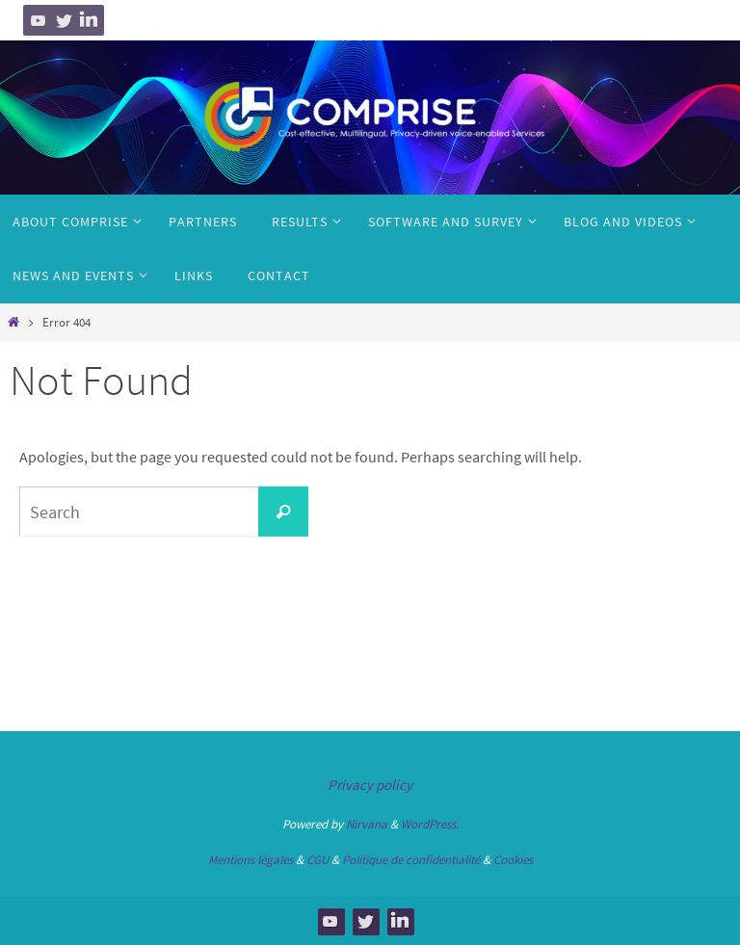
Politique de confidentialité (411, 860)
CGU (317, 860)
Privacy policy (370, 784)
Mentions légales (250, 860)
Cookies (513, 860)
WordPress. (430, 824)
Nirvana (366, 824)
